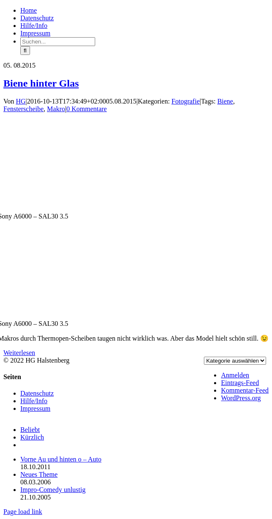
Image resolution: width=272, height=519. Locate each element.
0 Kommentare (86, 108)
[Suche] (25, 50)
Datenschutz (37, 393)
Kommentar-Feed (245, 390)
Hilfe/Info (33, 400)
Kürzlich (32, 437)
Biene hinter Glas (41, 83)
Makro (56, 108)
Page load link (22, 511)
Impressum (35, 408)
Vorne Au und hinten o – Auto (61, 459)
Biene (225, 101)
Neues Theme (39, 474)
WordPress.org (241, 398)
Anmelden (235, 375)
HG (21, 101)
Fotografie (185, 101)
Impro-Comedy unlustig (52, 489)
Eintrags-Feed (240, 382)
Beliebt (30, 429)
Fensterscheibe (23, 108)
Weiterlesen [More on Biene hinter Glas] (19, 352)
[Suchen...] (57, 41)
